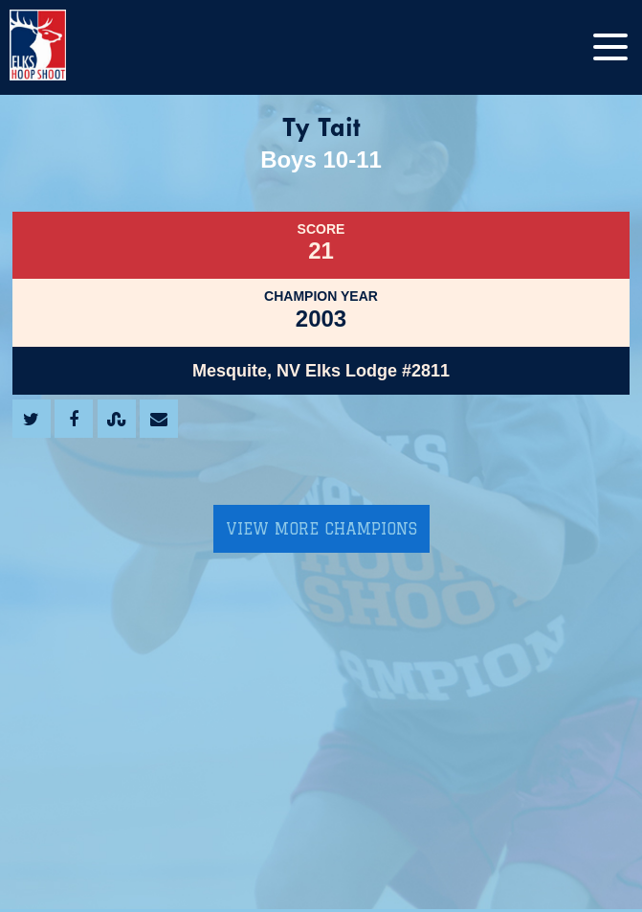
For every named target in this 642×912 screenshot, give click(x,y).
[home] (57, 47)
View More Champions (321, 528)
